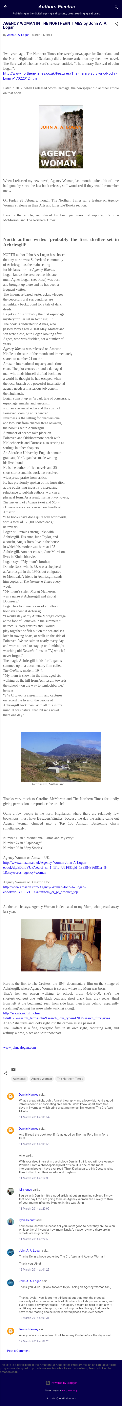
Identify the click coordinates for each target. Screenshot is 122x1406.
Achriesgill (19, 1079)
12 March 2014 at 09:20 (34, 1341)
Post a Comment (18, 1351)
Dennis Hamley (28, 1094)
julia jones (25, 1189)
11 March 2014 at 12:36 (34, 1178)
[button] (116, 24)
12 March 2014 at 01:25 (34, 1269)
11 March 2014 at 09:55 (34, 1144)
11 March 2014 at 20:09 (34, 1208)
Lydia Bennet (27, 1220)
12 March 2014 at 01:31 (34, 1318)
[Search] (116, 8)
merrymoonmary (69, 1390)
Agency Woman (41, 1079)
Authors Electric (56, 6)
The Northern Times (70, 1079)
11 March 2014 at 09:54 (34, 1117)
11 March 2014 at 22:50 (34, 1239)
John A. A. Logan (30, 1250)
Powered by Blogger (61, 1383)
